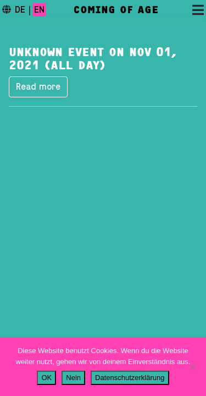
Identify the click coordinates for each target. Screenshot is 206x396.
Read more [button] (38, 87)
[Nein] (192, 366)
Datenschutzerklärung (129, 377)
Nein (73, 377)
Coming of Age (116, 9)
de (20, 10)
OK (46, 377)
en (39, 10)
